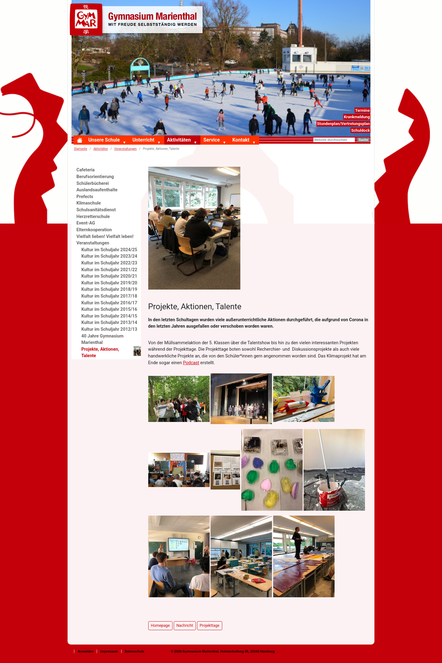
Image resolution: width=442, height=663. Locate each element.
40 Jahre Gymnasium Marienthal (102, 339)
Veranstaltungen (92, 243)
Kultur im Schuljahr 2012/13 (109, 329)
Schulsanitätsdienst (96, 210)
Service (212, 140)
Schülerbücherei (92, 183)
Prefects (84, 196)
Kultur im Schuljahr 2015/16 (109, 309)
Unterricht (143, 140)
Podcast (191, 362)
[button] (126, 142)
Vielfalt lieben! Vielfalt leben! (105, 236)
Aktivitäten (179, 140)
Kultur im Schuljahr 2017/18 (109, 296)
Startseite (80, 148)
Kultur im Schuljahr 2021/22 (109, 269)
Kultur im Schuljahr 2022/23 (109, 263)
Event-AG (85, 223)
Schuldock (360, 130)
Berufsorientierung (95, 176)
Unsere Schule (104, 140)
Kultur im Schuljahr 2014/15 (109, 316)
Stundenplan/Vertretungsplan (343, 123)
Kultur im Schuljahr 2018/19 (109, 289)
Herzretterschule (93, 216)
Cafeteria (85, 170)
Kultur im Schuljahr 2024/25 (109, 249)
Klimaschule (88, 203)
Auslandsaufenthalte (97, 190)
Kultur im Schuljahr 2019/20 (109, 283)
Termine (362, 110)
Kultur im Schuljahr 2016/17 (109, 303)
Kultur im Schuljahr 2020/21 (109, 276)
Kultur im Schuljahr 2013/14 (109, 322)
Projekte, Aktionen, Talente (111, 352)
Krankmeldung (357, 117)
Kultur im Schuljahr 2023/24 (109, 256)
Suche (363, 140)
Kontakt (240, 140)
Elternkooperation (94, 229)
